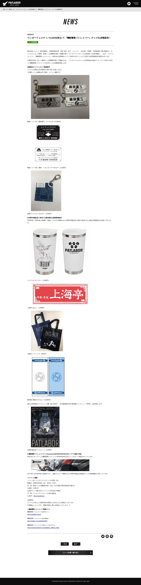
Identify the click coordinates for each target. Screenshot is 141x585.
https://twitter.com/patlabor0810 (37, 521)
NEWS (10, 9)
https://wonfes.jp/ (39, 496)
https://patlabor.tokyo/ (34, 514)
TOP (4, 9)
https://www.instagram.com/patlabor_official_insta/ (43, 527)
